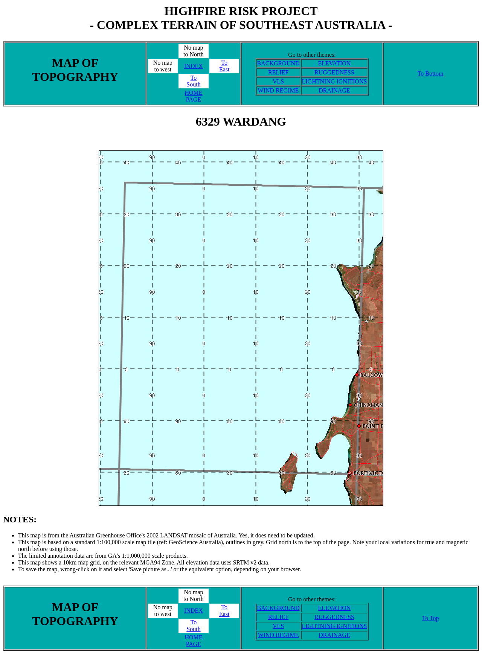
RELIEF (278, 72)
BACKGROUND (278, 63)
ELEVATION (334, 63)
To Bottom (431, 73)
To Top (430, 618)
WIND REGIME (278, 90)
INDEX (193, 66)
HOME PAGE (193, 96)
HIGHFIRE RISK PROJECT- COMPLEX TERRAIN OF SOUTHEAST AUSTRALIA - (241, 18)
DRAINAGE (334, 90)
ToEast (224, 66)
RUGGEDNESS (334, 72)
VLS (278, 81)
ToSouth (193, 81)
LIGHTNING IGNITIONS (334, 81)
